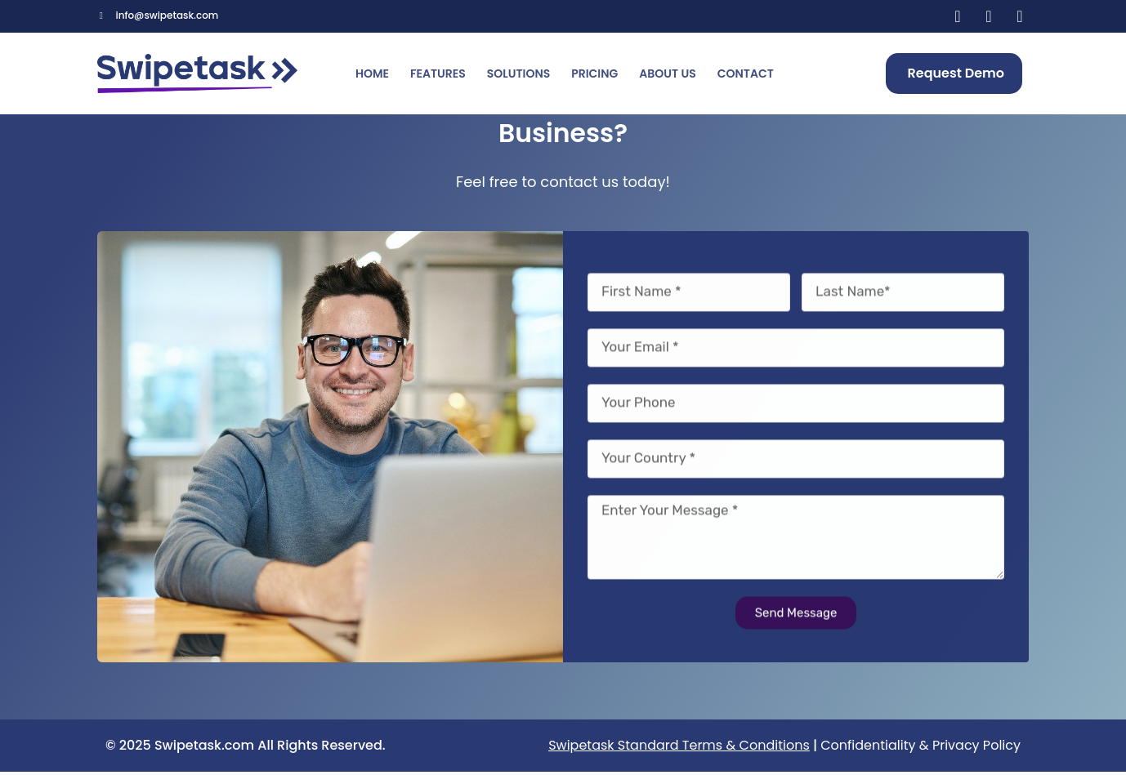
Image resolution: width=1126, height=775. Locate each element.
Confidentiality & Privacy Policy (920, 748)
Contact (745, 73)
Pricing (594, 73)
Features (438, 73)
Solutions (518, 73)
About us (667, 73)
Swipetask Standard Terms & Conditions (679, 748)
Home (372, 73)
